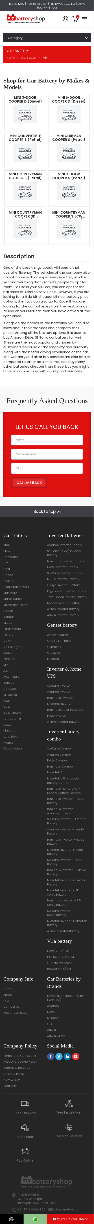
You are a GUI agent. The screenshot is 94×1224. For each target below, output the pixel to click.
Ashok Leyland (57, 635)
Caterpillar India (59, 641)
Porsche (9, 659)
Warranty (10, 1086)
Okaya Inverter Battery (63, 585)
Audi (6, 545)
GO (49, 1024)
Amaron (53, 1006)
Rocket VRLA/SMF (59, 969)
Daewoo (9, 689)
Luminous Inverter (60, 698)
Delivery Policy (13, 1074)
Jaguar (8, 653)
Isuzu (7, 706)
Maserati (9, 730)
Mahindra (10, 593)
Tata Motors (12, 629)
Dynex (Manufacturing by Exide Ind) (65, 998)
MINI (6, 664)
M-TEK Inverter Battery (63, 579)
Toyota (8, 635)
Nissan (8, 611)
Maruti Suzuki (12, 599)
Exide (51, 1012)
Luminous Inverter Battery (65, 561)
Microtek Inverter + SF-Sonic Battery (63, 892)
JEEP (6, 671)
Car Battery (29, 58)
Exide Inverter (57, 715)
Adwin (51, 1030)
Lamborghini (12, 718)
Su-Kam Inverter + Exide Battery (64, 862)
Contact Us (11, 1006)
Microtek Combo (59, 772)
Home (11, 58)
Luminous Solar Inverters (65, 710)
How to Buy (11, 1079)
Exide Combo (57, 760)
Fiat (5, 563)
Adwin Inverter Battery (63, 615)
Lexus (7, 724)
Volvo (7, 641)
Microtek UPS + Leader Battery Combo (63, 780)
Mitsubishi (10, 694)
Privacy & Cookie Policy (20, 1061)
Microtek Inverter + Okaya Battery (66, 882)
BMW (6, 551)
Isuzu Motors (12, 713)
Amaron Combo (59, 754)
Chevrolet (10, 557)
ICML (6, 701)
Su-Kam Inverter (59, 685)
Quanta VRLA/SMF (60, 963)
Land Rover (11, 736)
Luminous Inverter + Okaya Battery (66, 872)
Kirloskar (53, 659)
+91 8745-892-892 (31, 1209)
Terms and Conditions (19, 1056)
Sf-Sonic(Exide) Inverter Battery (64, 553)
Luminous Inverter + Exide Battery (65, 801)
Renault (8, 617)
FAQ (6, 1001)
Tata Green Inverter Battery (67, 597)
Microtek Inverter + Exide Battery (65, 852)
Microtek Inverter (59, 703)
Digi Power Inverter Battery (66, 591)
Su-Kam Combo (59, 748)
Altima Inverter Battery (63, 609)
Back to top (45, 511)
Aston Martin (12, 676)
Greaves (53, 653)
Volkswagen (12, 647)
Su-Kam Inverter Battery (64, 573)
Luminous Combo (60, 766)
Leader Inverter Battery (64, 603)
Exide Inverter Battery (62, 567)
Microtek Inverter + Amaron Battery (67, 923)
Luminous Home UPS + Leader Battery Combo (64, 790)
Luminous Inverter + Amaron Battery (61, 811)
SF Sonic (53, 1018)
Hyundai (9, 581)
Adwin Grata (56, 1036)
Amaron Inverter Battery (64, 545)
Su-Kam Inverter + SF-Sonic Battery (63, 913)
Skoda (8, 623)
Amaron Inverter (59, 692)
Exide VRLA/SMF (58, 951)
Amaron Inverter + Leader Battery (66, 831)
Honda (8, 575)
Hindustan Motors (16, 587)
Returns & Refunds (16, 1068)
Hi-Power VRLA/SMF (61, 957)
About (7, 994)
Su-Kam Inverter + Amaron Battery (66, 821)
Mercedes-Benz (15, 605)
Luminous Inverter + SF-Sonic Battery (64, 902)
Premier (9, 742)
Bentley (8, 683)
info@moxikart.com (67, 1209)
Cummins (54, 647)
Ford (6, 569)
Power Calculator (16, 1013)
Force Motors (13, 748)
